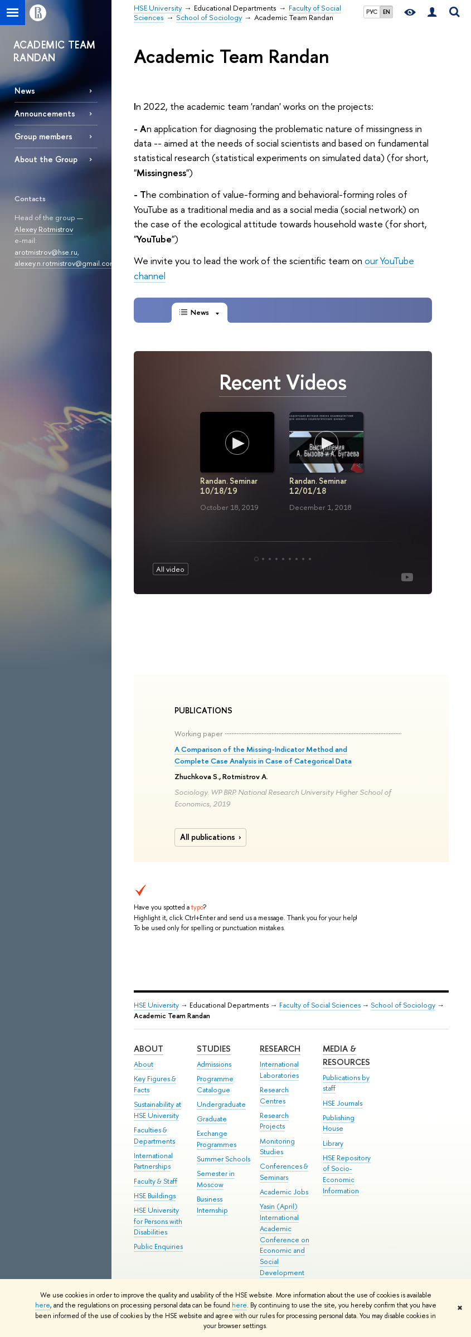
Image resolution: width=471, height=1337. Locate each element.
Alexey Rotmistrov (43, 229)
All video (170, 569)
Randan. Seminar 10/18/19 (228, 486)
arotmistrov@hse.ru (45, 252)
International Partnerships (153, 1161)
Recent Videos (283, 382)
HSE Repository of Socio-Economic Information (347, 1174)
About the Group (45, 159)
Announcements (44, 113)
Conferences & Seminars (284, 1171)
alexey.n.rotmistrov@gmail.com (65, 263)
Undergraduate (221, 1104)
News (24, 90)
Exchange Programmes (216, 1139)
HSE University (156, 1005)
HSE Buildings (155, 1195)
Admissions (214, 1064)
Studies (214, 1048)
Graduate (212, 1119)
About (148, 1048)
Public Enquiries (158, 1246)
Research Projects (274, 1121)
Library (333, 1143)
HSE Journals (342, 1103)
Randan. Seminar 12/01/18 (317, 486)
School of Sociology (403, 1005)
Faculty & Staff (155, 1181)
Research (280, 1048)
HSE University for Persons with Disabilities (158, 1221)
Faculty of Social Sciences (320, 1005)
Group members (43, 136)
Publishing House (339, 1123)
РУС (371, 12)
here (42, 1305)
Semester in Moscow (216, 1179)
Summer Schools (223, 1159)
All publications (212, 837)
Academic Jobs (284, 1192)
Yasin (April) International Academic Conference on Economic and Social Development (284, 1239)
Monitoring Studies (277, 1146)
